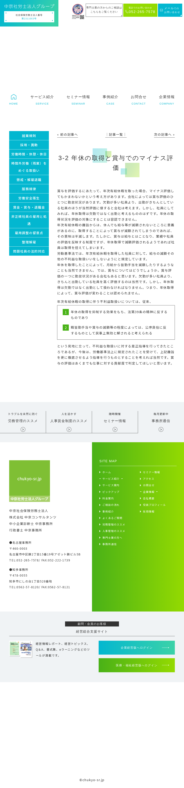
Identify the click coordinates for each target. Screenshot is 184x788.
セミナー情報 (151, 472)
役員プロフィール (154, 505)
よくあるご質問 (112, 518)
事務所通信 (109, 544)
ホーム (106, 472)
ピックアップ (110, 492)
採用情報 (148, 512)
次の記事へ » (164, 134)
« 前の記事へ (67, 134)
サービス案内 (110, 485)
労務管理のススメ (113, 525)
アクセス (148, 479)
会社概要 (148, 499)
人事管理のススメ (113, 531)
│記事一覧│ (116, 134)
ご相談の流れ (110, 505)
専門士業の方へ (112, 538)
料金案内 (108, 499)
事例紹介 (108, 512)
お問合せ (148, 485)
